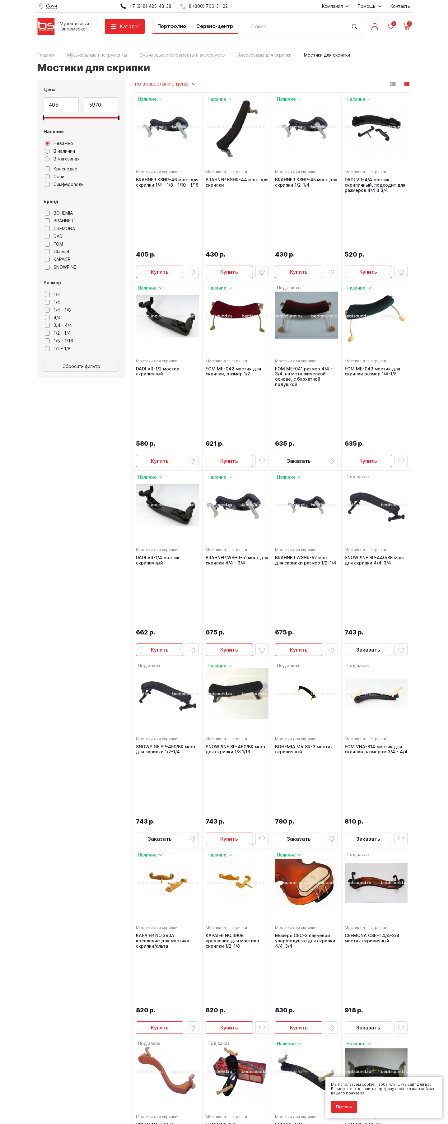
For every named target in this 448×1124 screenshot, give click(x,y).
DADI (54, 236)
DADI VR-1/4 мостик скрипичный (159, 456)
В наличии (60, 151)
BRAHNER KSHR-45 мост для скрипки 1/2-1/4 (303, 180)
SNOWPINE (60, 267)
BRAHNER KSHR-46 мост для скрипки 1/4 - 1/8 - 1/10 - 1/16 (167, 183)
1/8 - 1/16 (59, 340)
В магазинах (62, 158)
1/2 (52, 294)
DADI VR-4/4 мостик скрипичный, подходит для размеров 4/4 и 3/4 (373, 183)
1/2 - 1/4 (58, 333)
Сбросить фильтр (81, 366)
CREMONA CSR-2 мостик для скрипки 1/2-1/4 (165, 861)
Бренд (51, 201)
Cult (115, 1109)
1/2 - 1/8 (58, 348)
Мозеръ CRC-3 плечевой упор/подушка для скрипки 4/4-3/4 (304, 728)
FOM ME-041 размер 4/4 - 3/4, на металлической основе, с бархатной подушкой (305, 320)
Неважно (59, 143)
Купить (160, 216)
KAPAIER (58, 259)
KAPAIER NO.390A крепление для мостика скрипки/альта (164, 728)
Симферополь (64, 184)
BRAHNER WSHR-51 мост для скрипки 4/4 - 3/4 (234, 456)
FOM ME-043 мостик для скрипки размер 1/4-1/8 (374, 315)
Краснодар (61, 168)
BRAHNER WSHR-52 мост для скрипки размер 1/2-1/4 (304, 458)
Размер (52, 282)
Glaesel (57, 251)
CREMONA (60, 228)
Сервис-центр (214, 26)
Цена (50, 89)
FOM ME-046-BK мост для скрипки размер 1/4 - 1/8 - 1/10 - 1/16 (375, 863)
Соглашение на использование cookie (73, 1100)
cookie (364, 1080)
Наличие (54, 131)
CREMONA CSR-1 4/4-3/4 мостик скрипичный (374, 726)
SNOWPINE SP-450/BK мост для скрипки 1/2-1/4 (166, 591)
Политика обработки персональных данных (78, 1091)
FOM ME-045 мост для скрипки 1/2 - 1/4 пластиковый (302, 863)
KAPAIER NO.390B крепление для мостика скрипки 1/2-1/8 (234, 728)
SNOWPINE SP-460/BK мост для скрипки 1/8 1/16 (236, 591)
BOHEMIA (59, 213)
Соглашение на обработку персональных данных (84, 1095)
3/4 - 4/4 (58, 325)
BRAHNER (59, 220)
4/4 (53, 317)
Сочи (54, 176)
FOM (54, 244)
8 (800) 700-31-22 (254, 982)
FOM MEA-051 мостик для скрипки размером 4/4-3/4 (236, 863)
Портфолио (171, 26)
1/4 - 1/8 (58, 310)
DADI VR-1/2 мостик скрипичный (159, 315)
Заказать (299, 356)
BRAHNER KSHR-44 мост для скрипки (234, 180)
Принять (340, 1103)
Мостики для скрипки (158, 170)
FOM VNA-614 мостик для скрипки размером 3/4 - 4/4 (375, 593)
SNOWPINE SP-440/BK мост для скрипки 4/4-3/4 (376, 456)
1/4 (52, 302)
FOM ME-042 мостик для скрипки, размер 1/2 (235, 315)
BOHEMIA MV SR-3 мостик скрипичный (306, 591)
